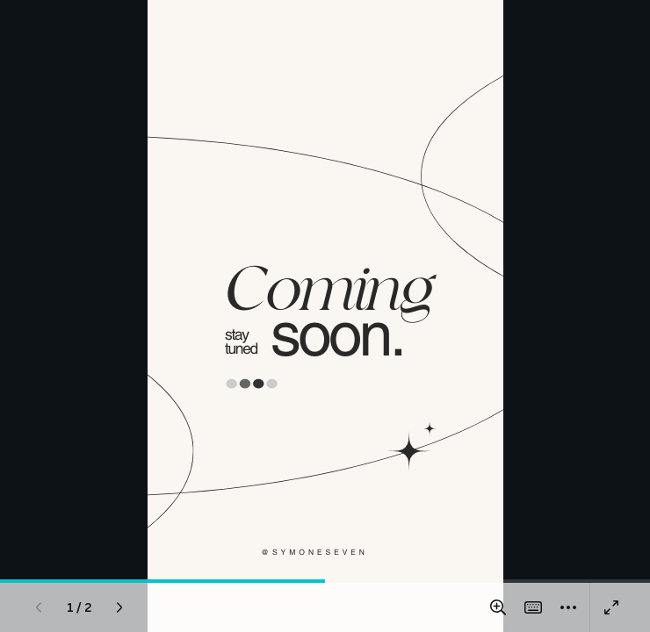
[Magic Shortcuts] (533, 607)
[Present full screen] (611, 607)
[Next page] (119, 607)
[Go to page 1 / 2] (79, 607)
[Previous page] (39, 607)
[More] (568, 607)
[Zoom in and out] (498, 607)
